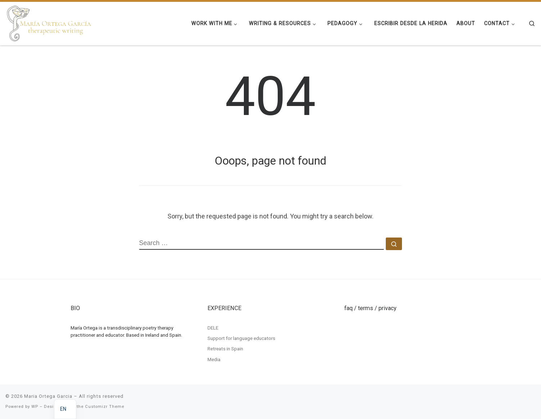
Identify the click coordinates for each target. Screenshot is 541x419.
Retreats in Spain (225, 348)
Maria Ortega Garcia (48, 396)
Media (213, 359)
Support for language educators (241, 338)
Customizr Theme (104, 406)
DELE (212, 327)
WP (34, 406)
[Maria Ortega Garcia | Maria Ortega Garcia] (49, 22)
